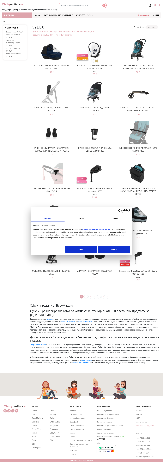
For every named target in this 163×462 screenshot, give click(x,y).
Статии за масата (77, 429)
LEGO (34, 414)
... (99, 296)
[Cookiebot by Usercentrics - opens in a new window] (120, 211)
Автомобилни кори (77, 418)
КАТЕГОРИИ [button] (9, 15)
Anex (34, 437)
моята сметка (141, 422)
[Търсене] (80, 5)
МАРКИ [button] (90, 15)
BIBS (34, 444)
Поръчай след (140, 27)
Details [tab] (81, 218)
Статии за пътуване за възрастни (79, 445)
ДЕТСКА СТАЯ (80, 15)
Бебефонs (74, 422)
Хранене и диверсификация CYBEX (13, 42)
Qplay (52, 418)
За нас (139, 411)
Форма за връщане (104, 429)
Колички (73, 411)
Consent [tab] (47, 218)
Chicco (52, 411)
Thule (34, 440)
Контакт (139, 414)
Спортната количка (38, 344)
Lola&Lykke (36, 448)
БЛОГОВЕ (156, 15)
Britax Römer (37, 429)
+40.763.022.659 (143, 442)
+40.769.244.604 (143, 438)
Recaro (34, 433)
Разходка (73, 450)
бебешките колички (81, 363)
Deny (81, 249)
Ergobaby (54, 429)
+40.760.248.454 (143, 445)
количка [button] (38, 15)
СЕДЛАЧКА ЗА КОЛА (50, 15)
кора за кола (86, 360)
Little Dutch (55, 422)
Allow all (113, 249)
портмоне (74, 433)
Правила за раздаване (145, 425)
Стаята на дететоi (77, 425)
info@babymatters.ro (145, 456)
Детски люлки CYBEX (14, 32)
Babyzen (35, 422)
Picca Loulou (55, 437)
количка (50, 319)
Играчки (73, 454)
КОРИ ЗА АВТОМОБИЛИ (66, 15)
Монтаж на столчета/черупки (111, 438)
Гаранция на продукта (105, 433)
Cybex (34, 411)
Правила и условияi (104, 411)
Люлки (72, 437)
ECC (98, 443)
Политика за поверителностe (108, 414)
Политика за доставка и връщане (110, 425)
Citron (52, 440)
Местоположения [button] (144, 15)
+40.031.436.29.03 (143, 449)
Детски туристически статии (81, 440)
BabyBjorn (54, 425)
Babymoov (54, 433)
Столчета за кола (77, 414)
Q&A (138, 418)
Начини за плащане (104, 422)
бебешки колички (68, 322)
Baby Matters (37, 418)
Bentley (53, 414)
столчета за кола (85, 322)
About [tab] (115, 218)
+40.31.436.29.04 (143, 453)
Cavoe (34, 425)
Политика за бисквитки (106, 418)
